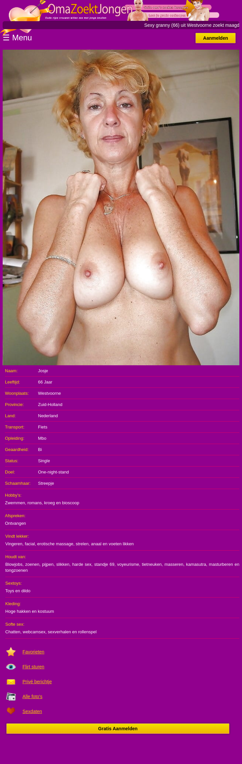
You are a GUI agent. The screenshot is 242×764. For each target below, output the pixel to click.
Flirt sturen (33, 666)
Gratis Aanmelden (118, 728)
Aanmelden (215, 38)
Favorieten (33, 651)
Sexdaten (32, 711)
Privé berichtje (37, 681)
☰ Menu (17, 37)
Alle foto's (32, 696)
